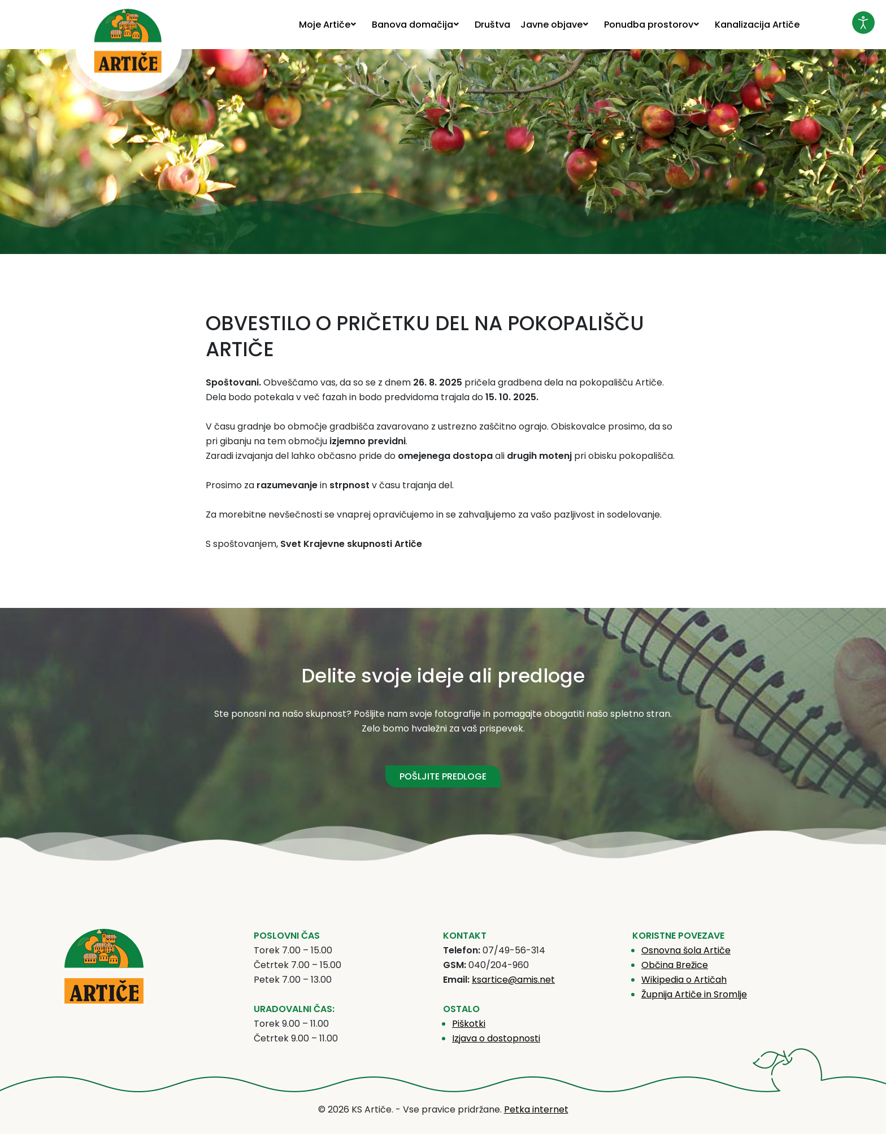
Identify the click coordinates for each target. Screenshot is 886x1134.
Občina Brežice (674, 964)
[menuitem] (330, 24)
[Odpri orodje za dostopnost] (863, 22)
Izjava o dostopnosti (496, 1038)
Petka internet (536, 1109)
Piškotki (468, 1023)
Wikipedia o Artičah (684, 979)
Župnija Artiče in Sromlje (694, 994)
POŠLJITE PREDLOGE (443, 776)
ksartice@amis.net (513, 979)
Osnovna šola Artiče (686, 950)
